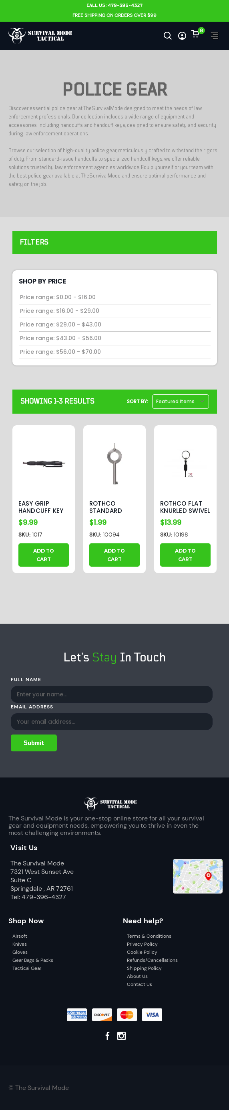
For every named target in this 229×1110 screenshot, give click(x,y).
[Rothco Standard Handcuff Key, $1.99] (114, 464)
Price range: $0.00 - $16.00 (58, 297)
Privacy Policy (142, 944)
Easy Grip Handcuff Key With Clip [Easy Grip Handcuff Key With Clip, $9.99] (41, 507)
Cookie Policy (142, 952)
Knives (19, 944)
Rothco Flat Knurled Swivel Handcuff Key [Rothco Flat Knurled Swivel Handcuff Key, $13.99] (185, 507)
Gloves (20, 952)
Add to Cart (43, 555)
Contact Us (139, 984)
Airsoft (19, 936)
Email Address (32, 707)
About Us (137, 976)
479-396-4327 (125, 5)
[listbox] (180, 401)
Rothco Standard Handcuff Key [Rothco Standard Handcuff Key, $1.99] (112, 507)
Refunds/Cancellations (152, 960)
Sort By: (137, 401)
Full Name (26, 679)
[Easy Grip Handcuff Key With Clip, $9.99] (44, 464)
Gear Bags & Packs (32, 960)
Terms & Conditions (149, 936)
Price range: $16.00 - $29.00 (59, 311)
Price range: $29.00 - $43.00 (60, 324)
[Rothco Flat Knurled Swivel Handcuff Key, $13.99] (185, 464)
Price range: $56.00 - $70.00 (60, 352)
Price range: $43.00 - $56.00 (60, 338)
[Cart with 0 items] (195, 34)
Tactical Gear (26, 968)
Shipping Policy (144, 968)
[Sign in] (182, 36)
